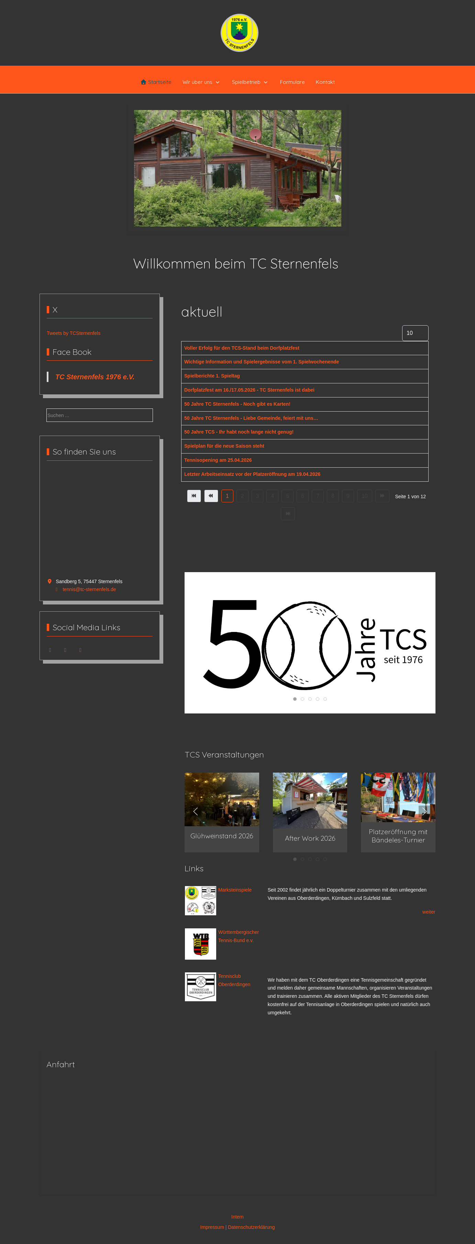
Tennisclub (229, 976)
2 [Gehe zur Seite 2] (242, 496)
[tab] (230, 212)
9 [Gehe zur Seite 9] (348, 496)
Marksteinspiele (234, 890)
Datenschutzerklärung (251, 1227)
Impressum (212, 1227)
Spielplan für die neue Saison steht (224, 446)
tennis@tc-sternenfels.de (89, 589)
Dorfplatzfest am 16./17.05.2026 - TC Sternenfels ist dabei (249, 390)
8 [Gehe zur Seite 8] (332, 496)
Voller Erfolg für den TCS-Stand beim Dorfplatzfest (241, 348)
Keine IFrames (100, 523)
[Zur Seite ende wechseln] (288, 513)
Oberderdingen (233, 984)
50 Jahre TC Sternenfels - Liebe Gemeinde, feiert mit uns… (251, 418)
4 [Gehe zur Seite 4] (272, 496)
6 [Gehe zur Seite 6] (302, 496)
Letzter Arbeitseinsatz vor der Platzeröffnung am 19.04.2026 (252, 474)
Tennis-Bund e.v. (235, 940)
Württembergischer (238, 932)
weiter (428, 912)
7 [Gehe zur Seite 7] (317, 496)
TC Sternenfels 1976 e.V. (95, 377)
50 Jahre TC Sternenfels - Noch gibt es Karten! (237, 404)
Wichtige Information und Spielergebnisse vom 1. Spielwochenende (261, 361)
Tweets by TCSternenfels (73, 333)
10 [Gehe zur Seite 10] (365, 496)
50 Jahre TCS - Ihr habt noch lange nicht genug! (239, 432)
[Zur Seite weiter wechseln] (382, 496)
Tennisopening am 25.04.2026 (218, 460)
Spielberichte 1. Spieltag (212, 376)
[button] (222, 799)
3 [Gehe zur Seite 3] (257, 496)
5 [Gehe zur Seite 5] (287, 496)
